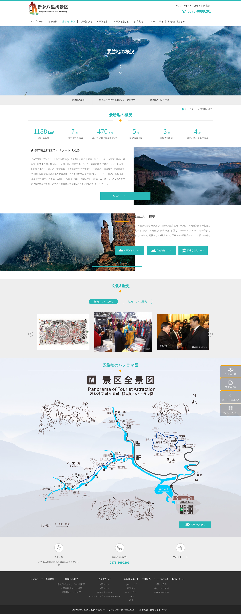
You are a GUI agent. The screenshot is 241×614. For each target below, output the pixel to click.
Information (161, 592)
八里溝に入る (86, 21)
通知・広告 (161, 584)
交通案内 (138, 21)
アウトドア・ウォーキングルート (105, 596)
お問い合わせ (178, 579)
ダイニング (131, 584)
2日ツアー (105, 588)
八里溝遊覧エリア (130, 250)
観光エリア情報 (161, 588)
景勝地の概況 (68, 21)
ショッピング (131, 592)
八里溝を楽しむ (121, 21)
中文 (178, 5)
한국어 (197, 5)
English (187, 5)
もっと (119, 196)
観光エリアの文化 (103, 301)
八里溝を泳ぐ (103, 21)
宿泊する (131, 588)
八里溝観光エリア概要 (71, 588)
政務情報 (52, 21)
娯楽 (131, 600)
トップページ (36, 21)
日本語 (206, 5)
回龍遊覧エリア (161, 250)
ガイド (131, 596)
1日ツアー (105, 584)
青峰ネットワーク (158, 609)
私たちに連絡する (176, 21)
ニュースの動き (155, 21)
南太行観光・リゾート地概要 (71, 584)
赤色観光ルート (104, 592)
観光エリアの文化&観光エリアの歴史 (117, 100)
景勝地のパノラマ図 (159, 100)
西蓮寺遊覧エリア (193, 250)
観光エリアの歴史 (137, 301)
